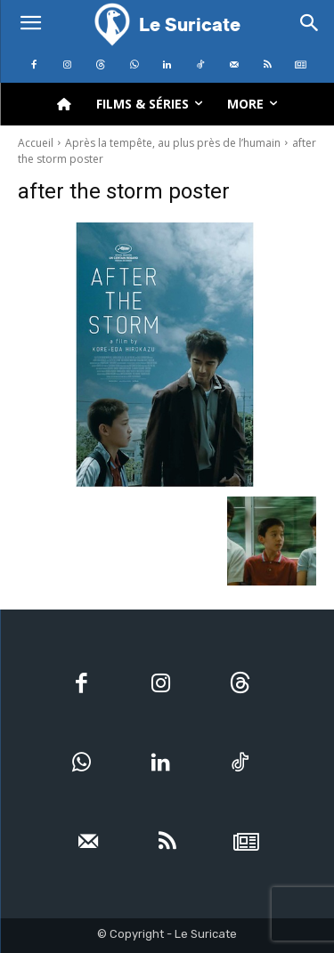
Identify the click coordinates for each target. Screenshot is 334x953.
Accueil (35, 142)
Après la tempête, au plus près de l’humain (173, 142)
